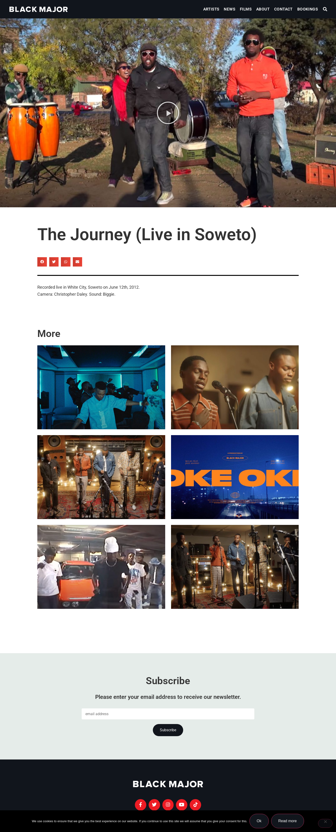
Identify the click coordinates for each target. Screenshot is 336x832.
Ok (259, 821)
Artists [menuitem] (211, 9)
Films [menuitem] (246, 9)
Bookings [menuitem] (307, 9)
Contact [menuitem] (283, 9)
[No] (325, 823)
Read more (287, 821)
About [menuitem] (263, 9)
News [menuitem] (229, 9)
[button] (325, 9)
